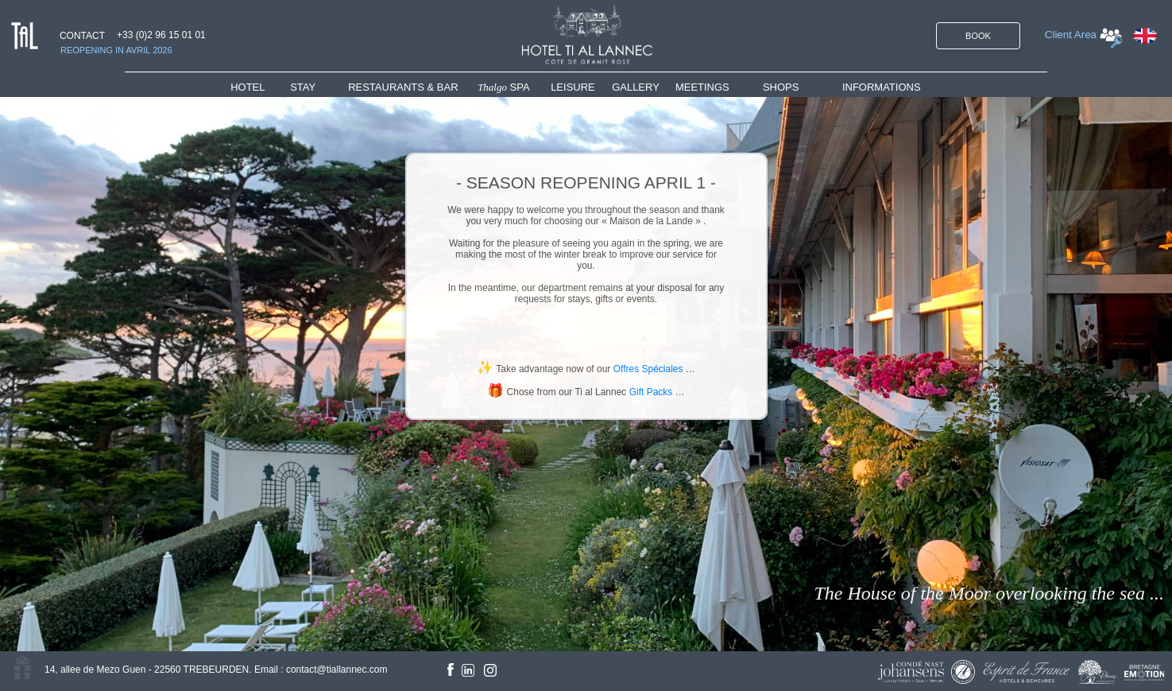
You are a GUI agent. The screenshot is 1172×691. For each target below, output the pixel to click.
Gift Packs (651, 392)
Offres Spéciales (648, 369)
